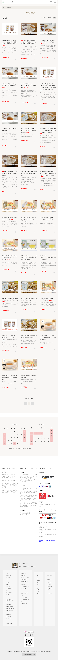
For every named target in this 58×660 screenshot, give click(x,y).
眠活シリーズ (8, 621)
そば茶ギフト (8, 575)
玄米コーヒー (8, 586)
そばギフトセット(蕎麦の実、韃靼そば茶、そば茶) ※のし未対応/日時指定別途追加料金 (9, 338)
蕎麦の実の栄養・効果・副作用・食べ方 (25, 593)
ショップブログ (24, 597)
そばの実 (7, 582)
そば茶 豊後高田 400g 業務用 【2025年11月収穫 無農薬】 (47, 41)
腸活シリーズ (8, 616)
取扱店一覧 (23, 573)
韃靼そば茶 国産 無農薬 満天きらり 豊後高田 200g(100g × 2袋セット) (9, 257)
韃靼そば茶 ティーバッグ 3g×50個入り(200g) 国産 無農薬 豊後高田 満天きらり (29, 257)
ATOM (25, 603)
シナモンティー (9, 592)
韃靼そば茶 (8, 577)
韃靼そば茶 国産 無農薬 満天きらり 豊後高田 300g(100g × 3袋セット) (48, 219)
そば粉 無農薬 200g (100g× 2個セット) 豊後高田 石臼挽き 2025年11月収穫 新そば (28, 42)
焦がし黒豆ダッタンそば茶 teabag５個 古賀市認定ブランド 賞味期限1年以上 (48, 337)
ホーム (7, 573)
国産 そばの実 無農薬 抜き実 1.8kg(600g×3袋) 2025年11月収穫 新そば (28, 130)
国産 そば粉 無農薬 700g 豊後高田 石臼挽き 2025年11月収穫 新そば (29, 173)
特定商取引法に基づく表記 (49, 588)
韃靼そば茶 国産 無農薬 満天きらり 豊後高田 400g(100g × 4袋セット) (28, 219)
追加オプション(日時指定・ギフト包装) (9, 601)
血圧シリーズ (8, 618)
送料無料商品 (8, 614)
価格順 (49, 18)
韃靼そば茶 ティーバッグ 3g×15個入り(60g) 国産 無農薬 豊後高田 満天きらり (48, 257)
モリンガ (7, 597)
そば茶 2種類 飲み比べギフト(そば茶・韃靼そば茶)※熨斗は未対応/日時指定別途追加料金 (9, 42)
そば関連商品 (8, 7)
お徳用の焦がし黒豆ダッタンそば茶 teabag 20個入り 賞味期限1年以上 (9, 377)
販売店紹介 (23, 575)
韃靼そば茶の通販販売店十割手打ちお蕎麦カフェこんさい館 (29, 651)
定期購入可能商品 (9, 623)
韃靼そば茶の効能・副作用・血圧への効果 (25, 583)
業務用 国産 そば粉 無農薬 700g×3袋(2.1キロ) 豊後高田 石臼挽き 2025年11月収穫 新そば (48, 131)
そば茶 (7, 580)
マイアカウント (38, 577)
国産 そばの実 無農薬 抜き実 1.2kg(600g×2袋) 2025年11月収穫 (10, 299)
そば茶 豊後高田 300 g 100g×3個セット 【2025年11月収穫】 (9, 85)
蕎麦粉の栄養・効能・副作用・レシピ (25, 588)
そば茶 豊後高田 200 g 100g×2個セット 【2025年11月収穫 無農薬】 (29, 85)
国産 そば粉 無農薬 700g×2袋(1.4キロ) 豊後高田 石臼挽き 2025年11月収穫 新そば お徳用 (48, 174)
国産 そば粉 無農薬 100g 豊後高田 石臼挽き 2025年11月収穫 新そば (9, 173)
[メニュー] (55, 2)
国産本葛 (7, 594)
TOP (3, 7)
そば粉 (7, 584)
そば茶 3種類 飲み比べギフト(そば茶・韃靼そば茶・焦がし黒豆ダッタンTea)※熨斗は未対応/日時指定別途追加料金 (48, 87)
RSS (22, 603)
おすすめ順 (42, 18)
